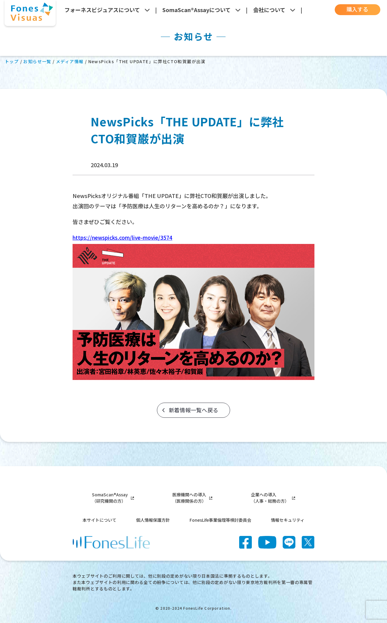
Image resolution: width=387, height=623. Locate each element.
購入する (355, 9)
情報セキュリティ (287, 520)
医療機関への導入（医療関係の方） (192, 498)
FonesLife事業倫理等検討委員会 (220, 520)
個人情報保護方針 (153, 520)
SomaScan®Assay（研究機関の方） (113, 498)
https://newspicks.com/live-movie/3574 (125, 237)
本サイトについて (99, 520)
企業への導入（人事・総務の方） (273, 498)
